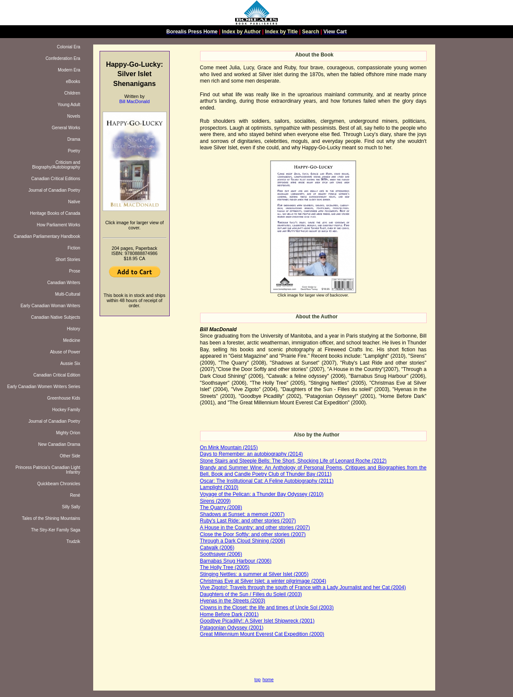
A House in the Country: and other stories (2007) (255, 528)
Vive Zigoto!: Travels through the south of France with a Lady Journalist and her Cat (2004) (303, 587)
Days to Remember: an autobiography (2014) (251, 454)
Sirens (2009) (215, 501)
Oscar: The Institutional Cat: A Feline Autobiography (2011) (267, 481)
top (257, 679)
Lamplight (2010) (219, 487)
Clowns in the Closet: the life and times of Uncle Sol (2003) (267, 608)
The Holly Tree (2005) (225, 567)
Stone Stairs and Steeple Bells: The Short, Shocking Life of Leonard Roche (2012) (293, 461)
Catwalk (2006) (217, 548)
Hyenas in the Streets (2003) (232, 601)
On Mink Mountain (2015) (229, 448)
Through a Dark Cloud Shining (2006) (242, 541)
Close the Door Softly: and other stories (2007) (253, 534)
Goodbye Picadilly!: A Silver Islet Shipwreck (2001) (257, 621)
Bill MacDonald (134, 101)
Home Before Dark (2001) (229, 614)
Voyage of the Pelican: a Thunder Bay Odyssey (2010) (262, 494)
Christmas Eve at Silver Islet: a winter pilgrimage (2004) (263, 581)
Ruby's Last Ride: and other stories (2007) (248, 521)
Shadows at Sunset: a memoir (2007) (242, 514)
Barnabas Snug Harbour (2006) (235, 561)
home (268, 679)
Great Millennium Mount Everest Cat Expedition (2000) (262, 634)
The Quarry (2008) (221, 507)
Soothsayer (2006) (221, 554)
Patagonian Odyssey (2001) (232, 628)
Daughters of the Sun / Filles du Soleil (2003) (251, 594)
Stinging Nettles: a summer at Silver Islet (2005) (254, 574)
